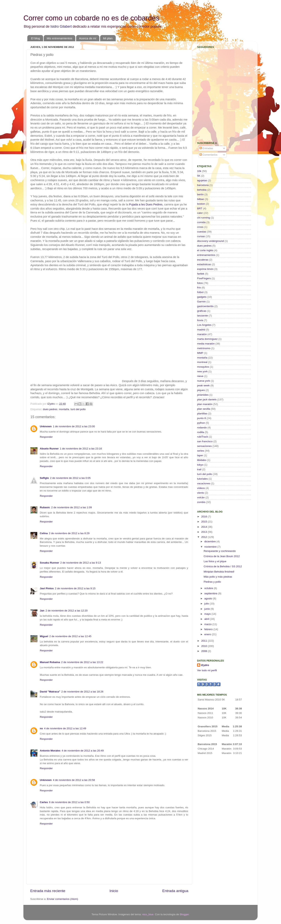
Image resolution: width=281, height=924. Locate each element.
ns (41, 728)
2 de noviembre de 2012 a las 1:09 (71, 507)
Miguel (44, 636)
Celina (44, 533)
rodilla (200, 432)
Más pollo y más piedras (218, 576)
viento (200, 492)
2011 (204, 640)
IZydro (205, 665)
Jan (42, 610)
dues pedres (50, 409)
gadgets (201, 296)
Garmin (201, 301)
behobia (201, 189)
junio (207, 608)
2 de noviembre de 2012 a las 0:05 (70, 478)
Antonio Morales (50, 750)
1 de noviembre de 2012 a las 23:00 (74, 426)
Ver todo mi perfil (207, 670)
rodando (202, 427)
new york (202, 371)
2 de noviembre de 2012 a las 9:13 (80, 562)
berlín (200, 194)
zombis (201, 502)
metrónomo (203, 348)
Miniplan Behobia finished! (219, 571)
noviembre (210, 546)
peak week (203, 385)
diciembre (210, 541)
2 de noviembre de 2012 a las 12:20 (66, 610)
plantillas (202, 413)
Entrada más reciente (47, 891)
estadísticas (204, 264)
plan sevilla (203, 408)
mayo (208, 613)
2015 (204, 521)
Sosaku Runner (49, 562)
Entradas (206, 148)
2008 (204, 651)
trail (199, 469)
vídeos (201, 488)
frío (199, 287)
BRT (199, 208)
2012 (204, 537)
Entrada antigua (175, 891)
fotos (200, 283)
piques (201, 390)
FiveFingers (204, 278)
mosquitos (203, 366)
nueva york (203, 380)
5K (198, 175)
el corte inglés (205, 250)
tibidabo (201, 460)
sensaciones (204, 446)
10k (199, 171)
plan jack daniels (207, 399)
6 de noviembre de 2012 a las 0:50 (69, 802)
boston (201, 203)
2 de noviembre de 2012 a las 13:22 (82, 662)
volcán (201, 497)
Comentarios (208, 154)
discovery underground (210, 241)
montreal (202, 362)
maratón (202, 334)
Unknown (46, 426)
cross (200, 226)
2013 (204, 531)
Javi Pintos (47, 588)
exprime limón (205, 269)
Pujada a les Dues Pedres (146, 204)
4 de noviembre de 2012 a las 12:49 (65, 728)
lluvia (200, 320)
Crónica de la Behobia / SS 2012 (223, 566)
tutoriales (202, 478)
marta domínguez (207, 338)
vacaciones (203, 483)
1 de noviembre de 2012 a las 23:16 (81, 448)
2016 (204, 516)
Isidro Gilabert (61, 26)
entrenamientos (206, 255)
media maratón (206, 343)
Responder (46, 436)
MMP (200, 352)
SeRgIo (44, 478)
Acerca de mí (87, 38)
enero (208, 634)
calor (200, 212)
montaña (64, 409)
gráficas (201, 310)
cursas (201, 236)
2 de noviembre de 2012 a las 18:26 (82, 691)
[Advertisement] (221, 110)
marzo (208, 624)
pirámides (203, 394)
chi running (203, 217)
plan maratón (205, 404)
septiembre (211, 593)
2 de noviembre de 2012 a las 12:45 (70, 636)
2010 (204, 646)
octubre (209, 588)
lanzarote (202, 315)
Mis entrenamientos (59, 38)
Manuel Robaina (50, 662)
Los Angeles (204, 324)
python (201, 422)
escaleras (202, 259)
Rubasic (45, 507)
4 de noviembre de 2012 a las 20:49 (83, 750)
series (200, 450)
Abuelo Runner (49, 448)
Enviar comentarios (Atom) (62, 899)
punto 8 (201, 418)
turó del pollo (78, 409)
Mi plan (107, 38)
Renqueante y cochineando (220, 551)
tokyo (200, 464)
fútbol (200, 292)
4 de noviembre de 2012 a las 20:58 (74, 780)
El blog (35, 38)
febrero (208, 629)
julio (207, 603)
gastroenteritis (205, 306)
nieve (200, 376)
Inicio (113, 891)
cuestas (201, 231)
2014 (204, 526)
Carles (44, 802)
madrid (201, 329)
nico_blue (148, 914)
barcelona (203, 185)
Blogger (184, 914)
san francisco (205, 441)
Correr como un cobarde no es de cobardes (91, 18)
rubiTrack (202, 436)
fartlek (200, 273)
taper (200, 455)
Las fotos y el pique (215, 561)
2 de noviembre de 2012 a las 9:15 (75, 588)
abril (207, 618)
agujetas (202, 180)
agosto (208, 598)
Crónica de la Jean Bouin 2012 (222, 556)
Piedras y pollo (212, 581)
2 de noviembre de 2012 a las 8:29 (69, 533)
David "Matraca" (50, 691)
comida (201, 222)
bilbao (200, 199)
